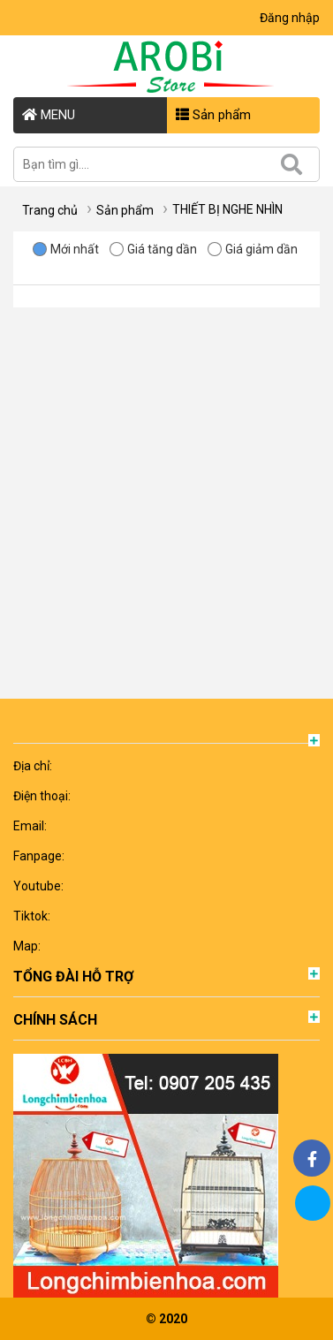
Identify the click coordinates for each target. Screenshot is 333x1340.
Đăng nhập (290, 18)
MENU (48, 115)
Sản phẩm (213, 115)
